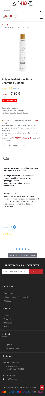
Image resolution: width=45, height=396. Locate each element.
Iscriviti (36, 271)
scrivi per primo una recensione (22, 255)
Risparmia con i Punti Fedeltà (16, 297)
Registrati (8, 345)
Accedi (7, 341)
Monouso (8, 323)
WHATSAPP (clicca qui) (21, 138)
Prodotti (5, 25)
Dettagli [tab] (6, 158)
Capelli (7, 315)
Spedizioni (8, 293)
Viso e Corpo (9, 319)
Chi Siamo (8, 301)
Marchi (7, 326)
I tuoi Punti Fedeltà (11, 348)
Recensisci (16, 88)
